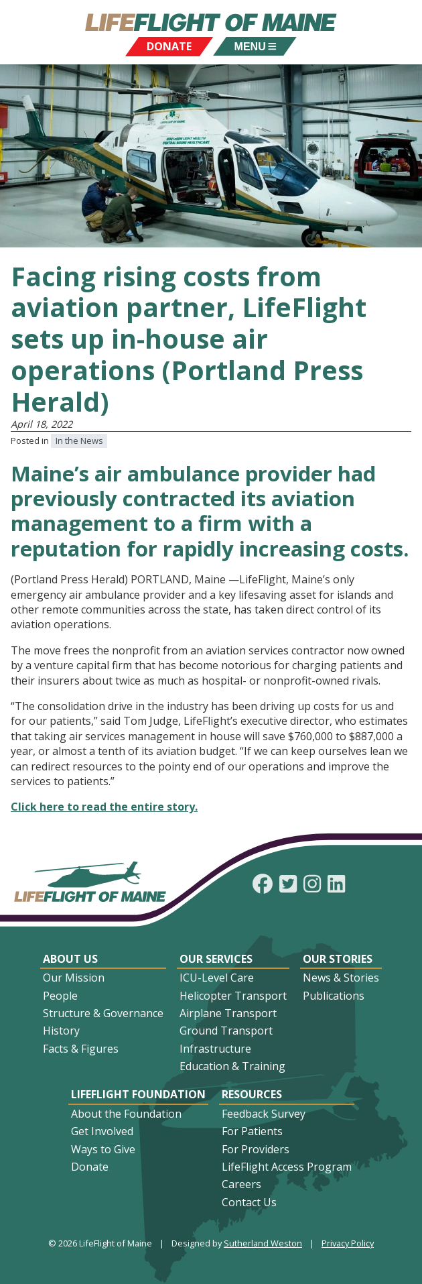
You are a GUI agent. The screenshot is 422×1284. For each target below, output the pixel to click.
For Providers (255, 1149)
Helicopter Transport (233, 995)
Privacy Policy (348, 1243)
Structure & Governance (103, 1013)
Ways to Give (103, 1149)
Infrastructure (215, 1048)
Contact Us (249, 1202)
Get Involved (102, 1131)
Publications (333, 995)
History (61, 1030)
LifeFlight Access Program (287, 1166)
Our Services (216, 958)
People (60, 995)
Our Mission (73, 977)
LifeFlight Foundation (138, 1094)
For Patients (252, 1131)
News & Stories (341, 977)
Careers (241, 1184)
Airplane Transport (228, 1013)
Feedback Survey (263, 1113)
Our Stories (337, 958)
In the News (79, 440)
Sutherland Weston (263, 1243)
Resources (252, 1094)
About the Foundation (126, 1113)
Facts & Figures (81, 1048)
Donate (90, 1166)
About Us (70, 958)
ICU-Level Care (217, 977)
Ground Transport (226, 1030)
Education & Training (232, 1066)
